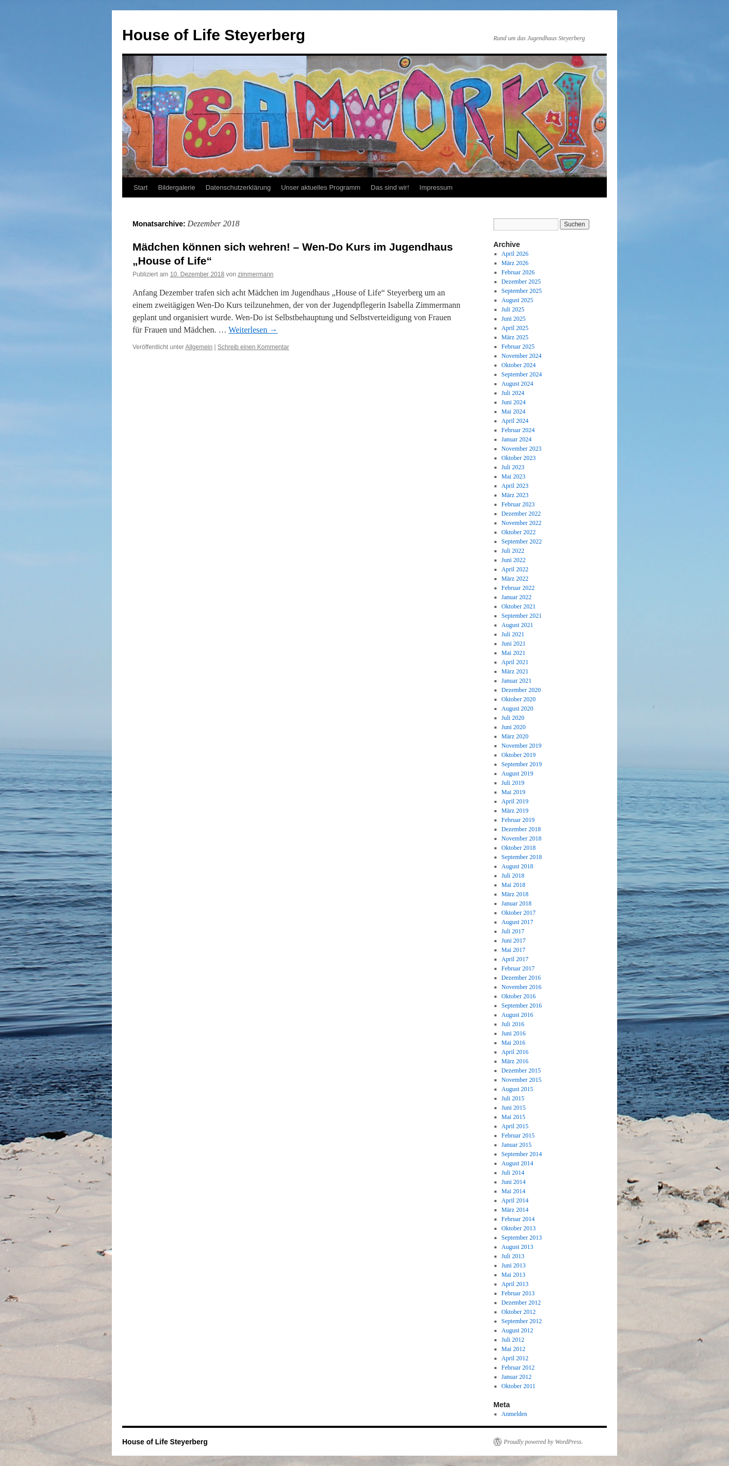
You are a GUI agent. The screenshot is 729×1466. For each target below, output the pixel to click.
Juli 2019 (513, 782)
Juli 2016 (513, 1024)
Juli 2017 (513, 931)
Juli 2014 (513, 1172)
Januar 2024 (517, 439)
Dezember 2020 (521, 690)
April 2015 (515, 1126)
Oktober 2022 (519, 532)
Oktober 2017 (519, 912)
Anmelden (514, 1414)
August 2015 (518, 1089)
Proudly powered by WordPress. (543, 1441)
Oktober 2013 (519, 1228)
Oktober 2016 (519, 996)
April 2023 (515, 485)
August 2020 (518, 708)
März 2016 (515, 1061)
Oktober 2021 (519, 606)
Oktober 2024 (519, 365)
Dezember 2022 (521, 513)
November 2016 (522, 987)
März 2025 (515, 337)
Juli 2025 (513, 309)
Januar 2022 (517, 597)
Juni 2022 (514, 560)
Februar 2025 (518, 346)
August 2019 (518, 773)
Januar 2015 (517, 1144)
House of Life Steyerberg (213, 34)
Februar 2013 (518, 1293)
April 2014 (515, 1200)
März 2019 (515, 810)
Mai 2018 (513, 884)
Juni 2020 (514, 727)
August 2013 (518, 1246)
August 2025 (518, 300)
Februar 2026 (518, 272)
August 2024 (518, 383)
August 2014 (518, 1163)
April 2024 (515, 420)
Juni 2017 (514, 940)
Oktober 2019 (519, 755)
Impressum (436, 187)
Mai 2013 (513, 1274)
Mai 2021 (513, 652)
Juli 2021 (513, 634)
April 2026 (515, 253)
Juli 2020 (513, 717)
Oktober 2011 (519, 1386)
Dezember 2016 (521, 977)
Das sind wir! (390, 187)
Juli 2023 (513, 467)
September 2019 (522, 764)
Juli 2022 (513, 550)
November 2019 (522, 745)
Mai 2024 (513, 411)
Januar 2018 (517, 903)
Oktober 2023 (519, 458)
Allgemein (199, 347)
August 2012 (518, 1330)
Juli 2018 (513, 875)
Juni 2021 (514, 643)
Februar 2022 (518, 587)
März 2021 (515, 671)
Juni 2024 (514, 402)
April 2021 (515, 662)
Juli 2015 (513, 1098)
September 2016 (522, 1005)
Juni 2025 (514, 318)
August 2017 (518, 922)
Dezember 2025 (521, 281)
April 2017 (515, 959)
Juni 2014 (514, 1181)
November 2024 (522, 355)
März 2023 (515, 495)
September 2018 (522, 857)
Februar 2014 (518, 1219)
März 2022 (515, 578)
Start (140, 187)
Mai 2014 (513, 1191)
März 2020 (515, 736)
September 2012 (522, 1321)
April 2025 (515, 328)
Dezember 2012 (521, 1302)
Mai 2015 (513, 1117)
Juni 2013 (514, 1265)
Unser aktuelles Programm (320, 187)
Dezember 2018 (521, 829)
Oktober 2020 (519, 699)
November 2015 (522, 1079)
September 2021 (522, 615)
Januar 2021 (517, 680)
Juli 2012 (513, 1339)
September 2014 (522, 1154)
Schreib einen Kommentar (253, 347)
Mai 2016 (513, 1042)
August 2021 (518, 625)
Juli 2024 (513, 393)
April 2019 (515, 801)
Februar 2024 (518, 430)
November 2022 (522, 522)
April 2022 (515, 569)
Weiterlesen (252, 329)
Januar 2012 (517, 1376)
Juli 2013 (513, 1256)
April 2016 (515, 1052)
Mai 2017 (513, 949)
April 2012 (515, 1358)
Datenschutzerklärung (238, 187)
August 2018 (518, 866)
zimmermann (255, 274)
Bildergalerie (176, 187)
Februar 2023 (518, 504)
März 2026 (515, 263)
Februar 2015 (518, 1135)
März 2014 (515, 1209)
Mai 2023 (513, 476)
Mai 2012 (513, 1349)
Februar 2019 (518, 819)
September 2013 (522, 1237)
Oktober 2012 (519, 1311)
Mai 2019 (513, 792)
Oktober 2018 (519, 847)
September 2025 (522, 290)
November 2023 (522, 448)
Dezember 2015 (521, 1070)
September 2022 (522, 541)
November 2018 (522, 838)
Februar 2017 (518, 968)
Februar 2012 (518, 1367)
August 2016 (518, 1014)
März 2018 (515, 894)
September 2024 (522, 374)
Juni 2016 (514, 1033)
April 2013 (515, 1284)
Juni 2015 (514, 1107)
